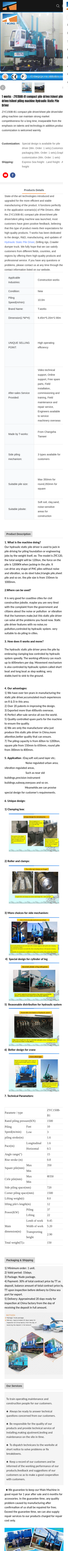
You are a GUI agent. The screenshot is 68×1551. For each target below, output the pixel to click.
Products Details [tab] (34, 190)
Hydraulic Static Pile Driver (19, 242)
